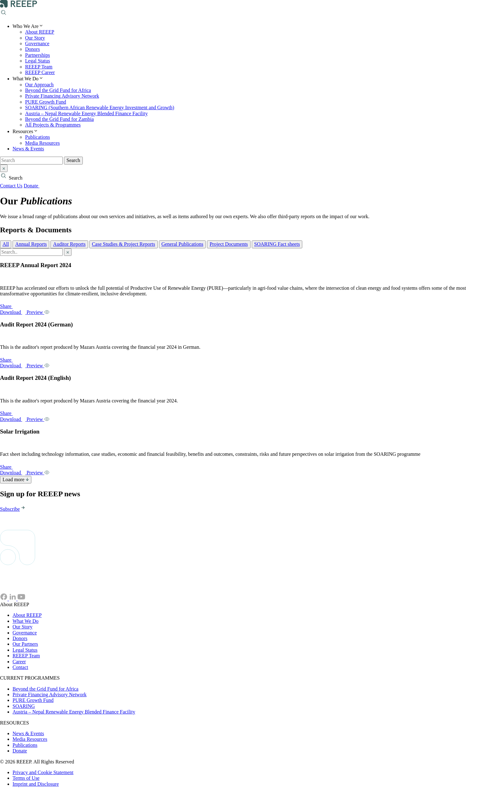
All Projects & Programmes (53, 124)
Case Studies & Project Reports (123, 244)
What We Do (26, 621)
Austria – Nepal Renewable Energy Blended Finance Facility (86, 113)
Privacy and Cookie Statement (43, 772)
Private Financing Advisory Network (62, 96)
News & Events (28, 148)
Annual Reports (31, 244)
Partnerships (37, 55)
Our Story (35, 37)
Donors (32, 49)
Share (9, 306)
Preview (38, 312)
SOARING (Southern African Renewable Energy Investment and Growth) (99, 107)
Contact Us (11, 185)
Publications (37, 137)
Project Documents (228, 244)
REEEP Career (40, 72)
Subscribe (13, 509)
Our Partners (25, 644)
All (6, 244)
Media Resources (42, 143)
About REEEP (39, 32)
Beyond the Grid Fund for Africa (58, 90)
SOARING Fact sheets (277, 244)
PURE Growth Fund (45, 102)
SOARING (24, 706)
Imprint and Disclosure (36, 784)
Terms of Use (26, 778)
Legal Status (37, 60)
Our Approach (39, 84)
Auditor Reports (69, 244)
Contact (20, 667)
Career (19, 661)
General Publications (182, 244)
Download (13, 312)
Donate (35, 185)
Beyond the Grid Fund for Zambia (59, 119)
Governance (37, 43)
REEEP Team (38, 66)
